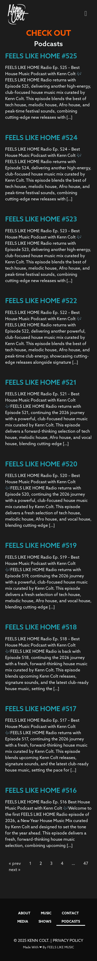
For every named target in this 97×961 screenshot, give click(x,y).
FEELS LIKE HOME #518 (41, 627)
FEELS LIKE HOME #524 (41, 137)
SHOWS (45, 921)
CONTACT (70, 913)
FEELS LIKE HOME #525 (41, 56)
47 (85, 863)
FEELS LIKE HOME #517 (41, 708)
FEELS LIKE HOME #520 (41, 464)
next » (14, 869)
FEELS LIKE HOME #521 (41, 382)
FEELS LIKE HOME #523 (41, 219)
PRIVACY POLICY (68, 940)
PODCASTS (71, 921)
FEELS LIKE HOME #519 (41, 545)
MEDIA (22, 921)
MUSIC (46, 913)
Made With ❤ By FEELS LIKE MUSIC (48, 947)
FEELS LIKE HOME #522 (41, 300)
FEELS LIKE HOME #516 (41, 790)
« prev (15, 863)
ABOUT (24, 913)
